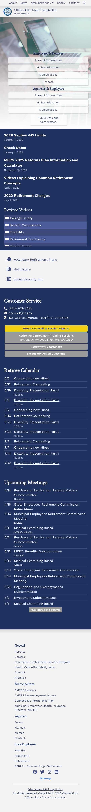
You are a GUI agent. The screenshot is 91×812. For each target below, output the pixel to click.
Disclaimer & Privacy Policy (45, 789)
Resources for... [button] (41, 2)
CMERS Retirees (25, 690)
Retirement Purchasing (27, 239)
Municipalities (48, 74)
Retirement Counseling (32, 384)
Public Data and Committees (48, 119)
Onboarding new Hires (31, 378)
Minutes (28, 508)
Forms (19, 722)
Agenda (18, 508)
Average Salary (21, 218)
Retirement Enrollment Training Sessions (46, 338)
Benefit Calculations (25, 225)
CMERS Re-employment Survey (35, 695)
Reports (20, 651)
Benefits (20, 750)
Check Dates (15, 148)
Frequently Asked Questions (46, 353)
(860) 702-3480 (21, 308)
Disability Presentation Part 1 (36, 390)
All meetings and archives (45, 609)
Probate (48, 81)
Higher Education (48, 67)
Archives (20, 677)
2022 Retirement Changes (27, 195)
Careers (20, 656)
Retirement (22, 761)
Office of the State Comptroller (35, 10)
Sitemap (45, 778)
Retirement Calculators (46, 346)
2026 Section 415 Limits (25, 135)
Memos (19, 732)
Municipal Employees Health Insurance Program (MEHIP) (40, 707)
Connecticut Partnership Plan (34, 700)
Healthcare (22, 755)
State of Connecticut (21, 13)
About (13, 2)
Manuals (20, 727)
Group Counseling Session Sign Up (46, 328)
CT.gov (61, 2)
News (24, 2)
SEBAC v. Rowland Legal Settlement (38, 766)
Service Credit (21, 246)
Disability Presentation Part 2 (36, 400)
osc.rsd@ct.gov (20, 313)
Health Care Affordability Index (35, 667)
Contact (74, 2)
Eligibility (17, 232)
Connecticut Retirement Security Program (42, 662)
